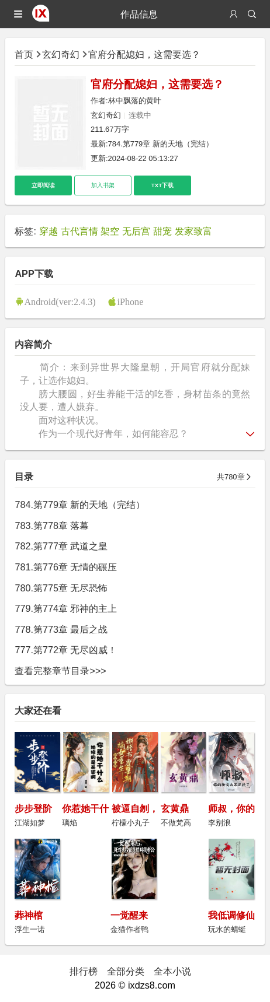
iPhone (130, 301)
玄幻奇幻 (60, 54)
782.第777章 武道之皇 (61, 546)
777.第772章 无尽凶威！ (66, 649)
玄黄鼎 (175, 808)
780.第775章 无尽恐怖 (61, 588)
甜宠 (162, 231)
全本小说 (172, 971)
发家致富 (193, 231)
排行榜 (84, 971)
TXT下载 (162, 185)
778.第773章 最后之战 (61, 629)
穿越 (48, 231)
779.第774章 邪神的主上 (66, 608)
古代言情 (79, 231)
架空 (110, 231)
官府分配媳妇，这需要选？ (144, 54)
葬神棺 (29, 915)
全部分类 (125, 971)
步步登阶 (33, 808)
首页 (24, 54)
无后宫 (136, 231)
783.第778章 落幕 (52, 525)
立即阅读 (43, 185)
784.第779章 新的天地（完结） (160, 143)
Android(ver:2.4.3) (59, 301)
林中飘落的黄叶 (134, 100)
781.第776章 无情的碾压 (66, 567)
